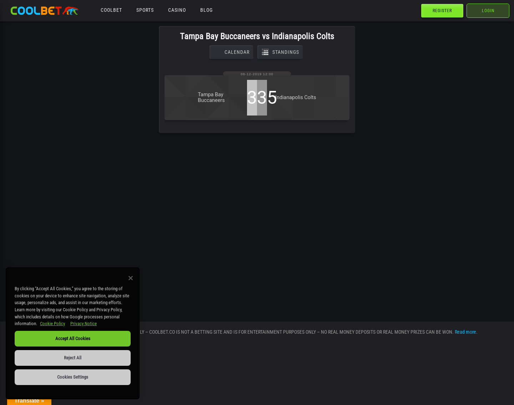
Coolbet (111, 10)
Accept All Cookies (72, 338)
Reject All (72, 357)
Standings (280, 52)
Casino (177, 10)
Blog (206, 10)
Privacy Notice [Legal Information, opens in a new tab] (83, 323)
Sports (145, 10)
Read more (465, 332)
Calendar (231, 52)
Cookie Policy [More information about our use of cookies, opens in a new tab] (52, 323)
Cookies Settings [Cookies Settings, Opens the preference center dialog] (72, 377)
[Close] (130, 278)
